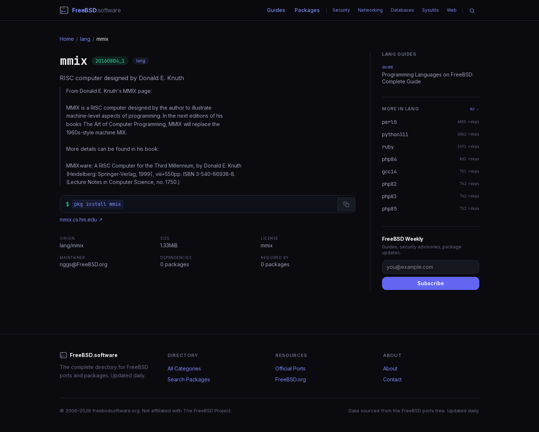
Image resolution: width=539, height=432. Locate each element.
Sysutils (430, 10)
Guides (276, 10)
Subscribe (430, 283)
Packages (307, 10)
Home (67, 39)
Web (452, 10)
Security (341, 10)
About (390, 368)
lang (85, 39)
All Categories (184, 368)
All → (474, 109)
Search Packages (189, 379)
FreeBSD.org (290, 379)
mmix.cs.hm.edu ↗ (81, 219)
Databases (402, 10)
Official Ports (290, 368)
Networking (370, 10)
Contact (392, 379)
